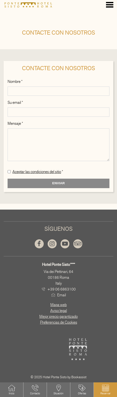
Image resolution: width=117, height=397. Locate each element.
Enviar (58, 183)
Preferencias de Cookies (58, 322)
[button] (105, 389)
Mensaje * (15, 123)
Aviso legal (58, 310)
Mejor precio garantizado (58, 316)
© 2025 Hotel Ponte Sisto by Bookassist (58, 377)
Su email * (15, 102)
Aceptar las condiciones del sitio (36, 171)
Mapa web (58, 304)
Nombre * (15, 81)
